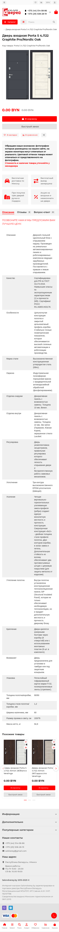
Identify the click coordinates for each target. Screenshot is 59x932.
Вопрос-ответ (44, 212)
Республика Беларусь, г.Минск (21, 862)
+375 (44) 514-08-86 (35, 10)
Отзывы (24, 212)
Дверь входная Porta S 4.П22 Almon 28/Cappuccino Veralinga (43, 772)
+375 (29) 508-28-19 (35, 13)
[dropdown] (4, 2)
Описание (8, 212)
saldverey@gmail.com (16, 851)
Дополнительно (29, 822)
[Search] (42, 22)
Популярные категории (29, 829)
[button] (3, 768)
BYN (48, 2)
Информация (29, 814)
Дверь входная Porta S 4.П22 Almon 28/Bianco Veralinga (15, 771)
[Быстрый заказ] (29, 126)
